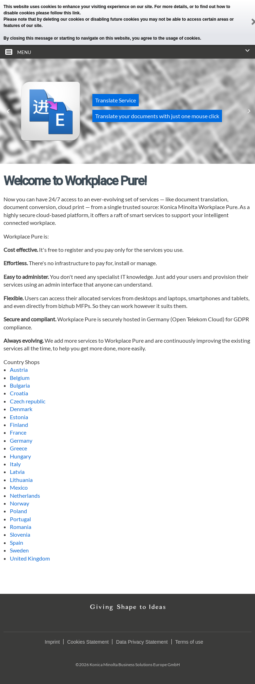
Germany (21, 440)
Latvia (17, 471)
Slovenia (20, 534)
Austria (19, 369)
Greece (18, 448)
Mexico (19, 487)
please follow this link (58, 13)
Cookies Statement (88, 642)
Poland (18, 511)
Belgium (20, 377)
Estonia (19, 417)
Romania (20, 526)
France (18, 432)
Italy (15, 464)
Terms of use (189, 642)
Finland (19, 424)
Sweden (19, 550)
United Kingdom (30, 558)
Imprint (52, 642)
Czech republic (27, 401)
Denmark (21, 408)
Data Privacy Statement (142, 642)
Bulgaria (20, 385)
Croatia (19, 393)
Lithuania (21, 479)
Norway (19, 503)
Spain (16, 542)
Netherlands (25, 495)
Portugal (20, 519)
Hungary (20, 456)
